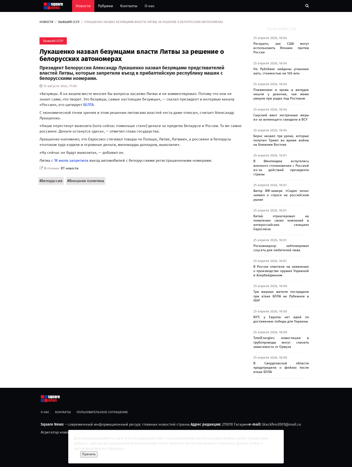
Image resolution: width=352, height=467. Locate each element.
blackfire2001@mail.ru (281, 424)
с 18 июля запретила (69, 160)
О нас (150, 6)
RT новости (70, 168)
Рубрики (105, 6)
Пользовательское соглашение (102, 412)
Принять (89, 454)
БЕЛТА (88, 104)
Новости (83, 6)
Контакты (128, 6)
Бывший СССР (68, 22)
